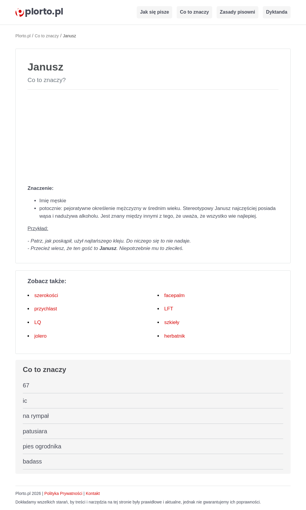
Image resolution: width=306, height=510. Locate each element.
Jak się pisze (154, 12)
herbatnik (174, 336)
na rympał (36, 416)
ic (25, 400)
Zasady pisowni (237, 12)
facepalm (174, 295)
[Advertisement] (153, 135)
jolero (40, 336)
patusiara (35, 431)
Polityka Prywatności (63, 493)
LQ (37, 322)
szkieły (171, 322)
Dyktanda (276, 12)
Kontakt (93, 493)
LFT (168, 309)
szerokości (46, 295)
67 (26, 385)
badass (32, 461)
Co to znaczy (194, 12)
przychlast (45, 309)
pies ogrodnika (42, 446)
